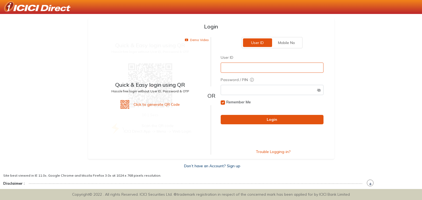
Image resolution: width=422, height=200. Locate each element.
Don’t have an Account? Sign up (212, 165)
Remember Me (238, 102)
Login (272, 119)
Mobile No (286, 42)
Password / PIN (237, 79)
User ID (257, 42)
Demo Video (197, 40)
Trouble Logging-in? (273, 151)
